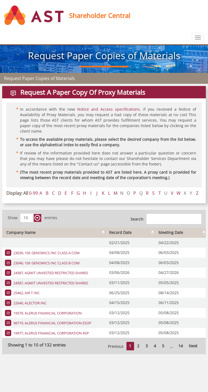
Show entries (32, 217)
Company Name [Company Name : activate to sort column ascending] (21, 232)
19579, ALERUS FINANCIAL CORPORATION (47, 313)
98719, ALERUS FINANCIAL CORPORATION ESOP (52, 323)
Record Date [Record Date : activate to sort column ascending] (120, 232)
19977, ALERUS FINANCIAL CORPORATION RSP (51, 333)
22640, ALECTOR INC (30, 303)
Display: (14, 193)
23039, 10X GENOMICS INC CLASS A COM (46, 252)
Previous (115, 346)
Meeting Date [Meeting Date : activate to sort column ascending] (170, 232)
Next (193, 345)
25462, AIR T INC (26, 292)
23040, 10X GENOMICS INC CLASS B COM (46, 263)
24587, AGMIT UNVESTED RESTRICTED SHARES (50, 272)
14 (180, 345)
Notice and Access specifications (108, 109)
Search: (166, 218)
